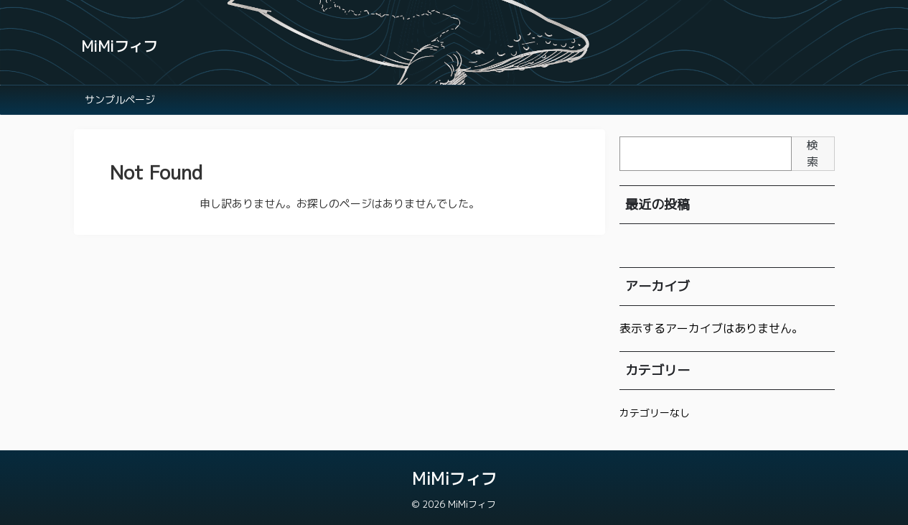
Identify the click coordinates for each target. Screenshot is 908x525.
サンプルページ (120, 99)
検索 (812, 153)
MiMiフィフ (119, 46)
